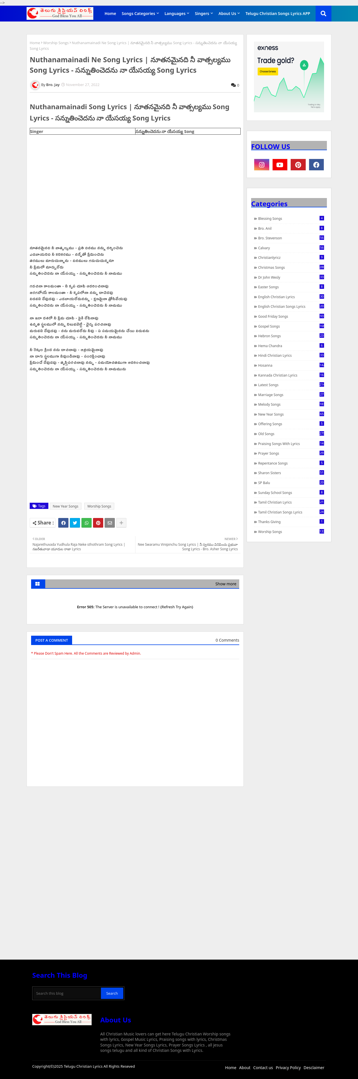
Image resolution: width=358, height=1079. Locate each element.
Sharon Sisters (291, 472)
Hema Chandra (291, 345)
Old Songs (291, 433)
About (245, 1067)
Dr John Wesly (291, 277)
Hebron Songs (291, 335)
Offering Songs (291, 423)
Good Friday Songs (291, 316)
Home (110, 13)
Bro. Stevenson (291, 237)
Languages (175, 13)
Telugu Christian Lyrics (83, 1066)
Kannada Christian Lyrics (291, 375)
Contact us (263, 1067)
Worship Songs (56, 42)
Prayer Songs (291, 453)
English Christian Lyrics (291, 296)
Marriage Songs (291, 394)
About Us (227, 13)
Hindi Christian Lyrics (291, 355)
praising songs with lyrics (291, 443)
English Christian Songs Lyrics (291, 306)
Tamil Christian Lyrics (291, 502)
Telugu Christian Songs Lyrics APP (277, 13)
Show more (225, 583)
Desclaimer (314, 1067)
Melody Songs (291, 404)
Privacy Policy (288, 1067)
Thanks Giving (291, 521)
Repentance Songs (291, 463)
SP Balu (291, 482)
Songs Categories (138, 13)
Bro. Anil (291, 228)
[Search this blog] (67, 993)
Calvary (291, 247)
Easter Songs (291, 286)
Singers (202, 13)
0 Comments (227, 640)
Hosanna (291, 365)
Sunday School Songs (291, 492)
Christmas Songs (291, 267)
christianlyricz (291, 257)
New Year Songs (65, 506)
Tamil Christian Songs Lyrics (291, 512)
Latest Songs (291, 384)
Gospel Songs (291, 326)
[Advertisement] (135, 833)
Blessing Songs (291, 218)
